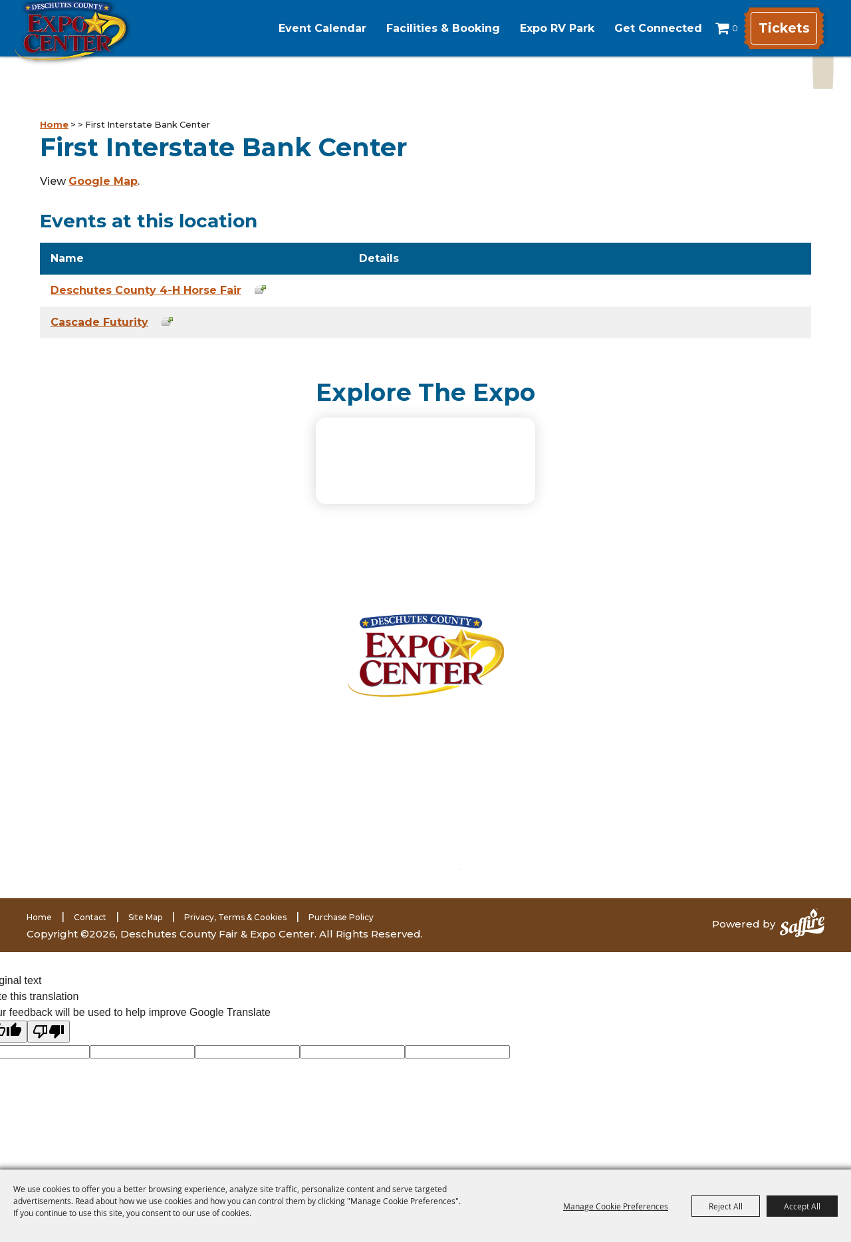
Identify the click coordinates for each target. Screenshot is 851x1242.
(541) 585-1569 (193, 828)
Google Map (103, 181)
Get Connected (641, 28)
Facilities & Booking (426, 28)
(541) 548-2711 (176, 810)
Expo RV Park (540, 28)
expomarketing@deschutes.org (188, 844)
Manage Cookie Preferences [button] (615, 1206)
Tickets (781, 28)
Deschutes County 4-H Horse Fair (146, 290)
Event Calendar (305, 28)
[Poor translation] (48, 1042)
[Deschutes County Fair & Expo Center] (101, 44)
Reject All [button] (726, 1206)
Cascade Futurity (99, 322)
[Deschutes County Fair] (426, 664)
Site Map (145, 927)
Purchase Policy (341, 927)
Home (54, 124)
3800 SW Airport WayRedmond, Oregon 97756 (172, 744)
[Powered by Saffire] (802, 934)
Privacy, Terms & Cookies (235, 927)
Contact (90, 927)
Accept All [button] (802, 1206)
